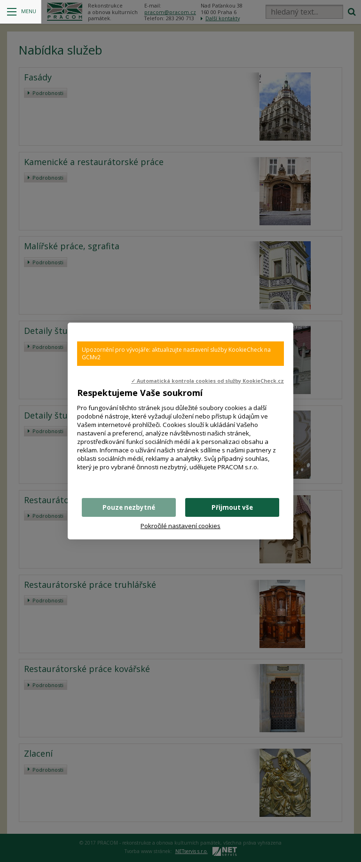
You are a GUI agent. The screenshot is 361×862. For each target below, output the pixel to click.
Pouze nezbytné (128, 507)
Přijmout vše (232, 507)
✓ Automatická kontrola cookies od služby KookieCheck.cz (207, 381)
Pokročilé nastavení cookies (180, 526)
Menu (21, 12)
